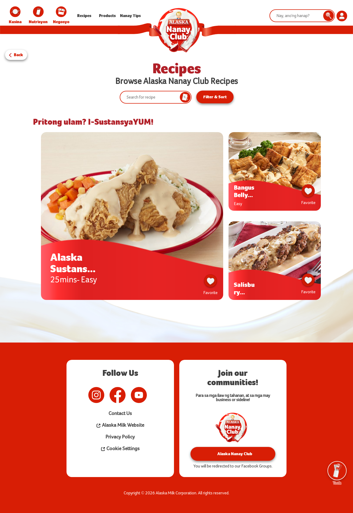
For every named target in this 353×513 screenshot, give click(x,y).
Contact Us (120, 413)
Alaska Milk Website (120, 424)
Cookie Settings (120, 448)
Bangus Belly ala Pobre (244, 190)
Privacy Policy (120, 436)
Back (18, 54)
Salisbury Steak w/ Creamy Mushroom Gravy (245, 287)
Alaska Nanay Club (232, 453)
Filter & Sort (215, 96)
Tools (337, 472)
